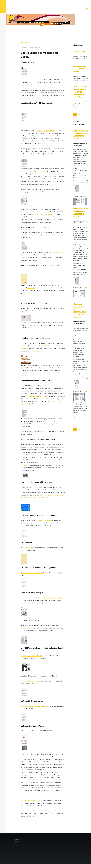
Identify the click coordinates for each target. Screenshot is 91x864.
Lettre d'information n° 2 (36, 396)
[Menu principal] (85, 9)
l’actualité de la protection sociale (43, 311)
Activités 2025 (79, 52)
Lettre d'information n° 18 (35, 351)
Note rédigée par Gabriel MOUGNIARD (32, 706)
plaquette (26, 465)
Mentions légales (19, 841)
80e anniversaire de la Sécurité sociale (80, 68)
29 (30, 85)
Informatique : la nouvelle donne (45, 214)
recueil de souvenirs (29, 547)
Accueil (22, 36)
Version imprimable (25, 42)
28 (27, 85)
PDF (87, 182)
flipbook (85, 196)
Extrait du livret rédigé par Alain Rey (32, 656)
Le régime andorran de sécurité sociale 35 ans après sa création (40, 811)
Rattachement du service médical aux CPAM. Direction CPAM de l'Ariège (80, 92)
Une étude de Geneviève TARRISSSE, (32, 573)
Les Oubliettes (31, 288)
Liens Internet (18, 839)
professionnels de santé (44, 520)
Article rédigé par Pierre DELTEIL (31, 681)
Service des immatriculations (45, 130)
